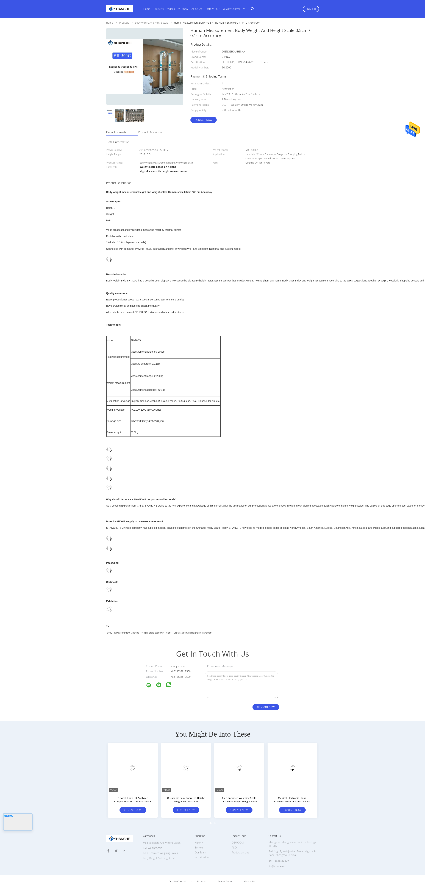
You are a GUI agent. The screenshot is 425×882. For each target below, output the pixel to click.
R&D (234, 831)
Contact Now (203, 119)
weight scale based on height (156, 616)
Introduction (202, 841)
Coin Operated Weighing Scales (160, 837)
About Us (196, 8)
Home (146, 8)
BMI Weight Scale (152, 832)
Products (159, 8)
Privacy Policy (225, 866)
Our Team (200, 836)
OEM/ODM (238, 826)
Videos (171, 8)
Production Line (240, 836)
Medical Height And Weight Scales (161, 827)
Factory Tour (212, 8)
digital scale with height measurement (193, 616)
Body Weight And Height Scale (159, 842)
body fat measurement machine (123, 616)
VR (244, 8)
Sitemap (201, 866)
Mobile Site (250, 866)
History (199, 826)
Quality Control (231, 8)
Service (199, 831)
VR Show (183, 8)
